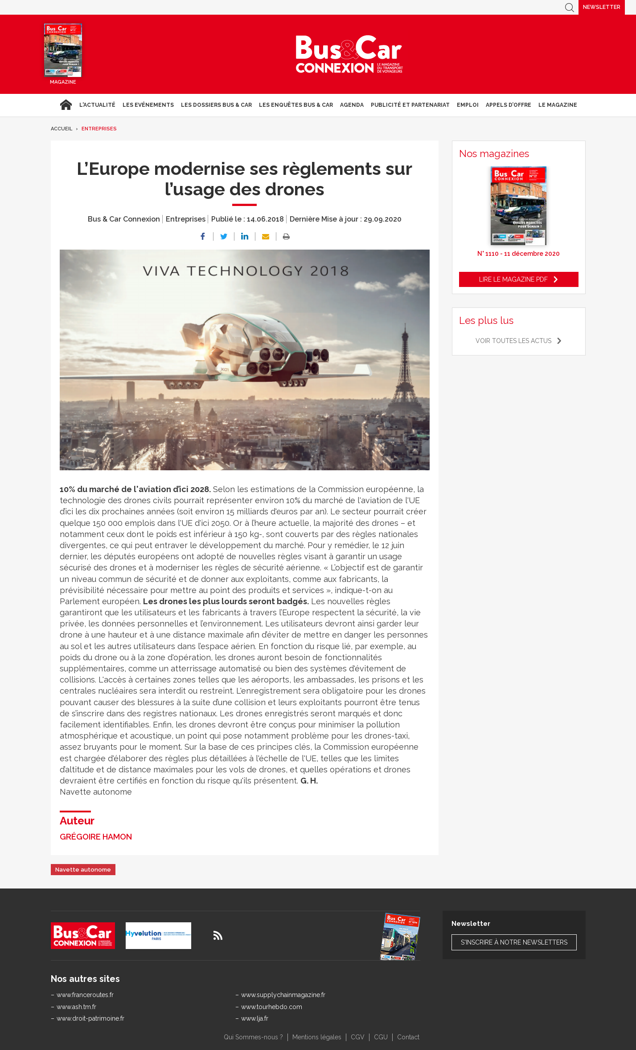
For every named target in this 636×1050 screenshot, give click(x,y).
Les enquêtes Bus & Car (296, 105)
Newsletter (601, 7)
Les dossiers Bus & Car (216, 105)
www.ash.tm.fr (76, 1006)
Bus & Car (349, 54)
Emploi (468, 105)
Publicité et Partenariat (410, 105)
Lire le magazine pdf (513, 279)
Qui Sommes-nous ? (253, 1037)
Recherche (569, 7)
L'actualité (97, 105)
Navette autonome (83, 869)
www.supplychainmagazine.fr (283, 994)
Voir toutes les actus (513, 340)
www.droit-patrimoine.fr (90, 1018)
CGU (381, 1037)
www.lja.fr (254, 1018)
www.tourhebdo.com (271, 1006)
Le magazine (557, 105)
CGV (358, 1037)
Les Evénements (148, 105)
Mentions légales (316, 1037)
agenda (352, 105)
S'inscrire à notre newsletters (514, 942)
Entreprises (99, 129)
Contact (408, 1037)
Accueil (66, 105)
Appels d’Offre (508, 105)
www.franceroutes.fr (85, 994)
